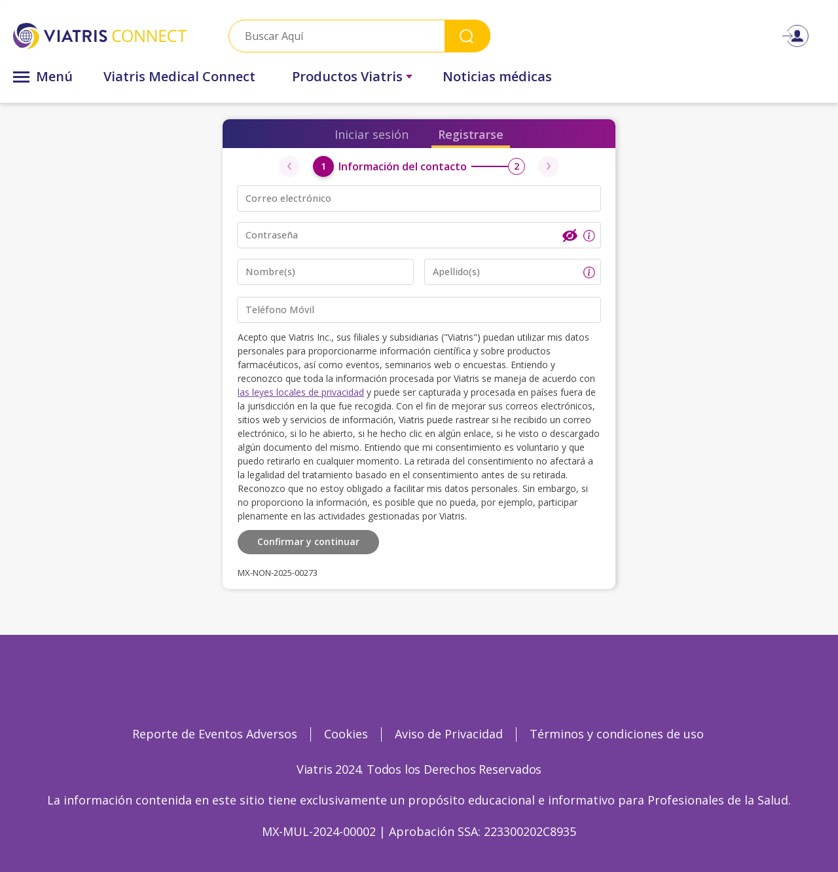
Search (467, 36)
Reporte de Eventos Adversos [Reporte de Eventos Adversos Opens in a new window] (214, 734)
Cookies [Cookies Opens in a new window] (346, 734)
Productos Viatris (347, 76)
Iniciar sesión (372, 134)
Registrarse (470, 134)
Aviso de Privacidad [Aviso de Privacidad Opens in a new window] (449, 734)
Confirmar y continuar (308, 541)
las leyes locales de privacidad (301, 392)
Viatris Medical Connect (179, 76)
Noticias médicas (497, 76)
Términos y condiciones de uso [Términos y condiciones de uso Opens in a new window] (617, 734)
